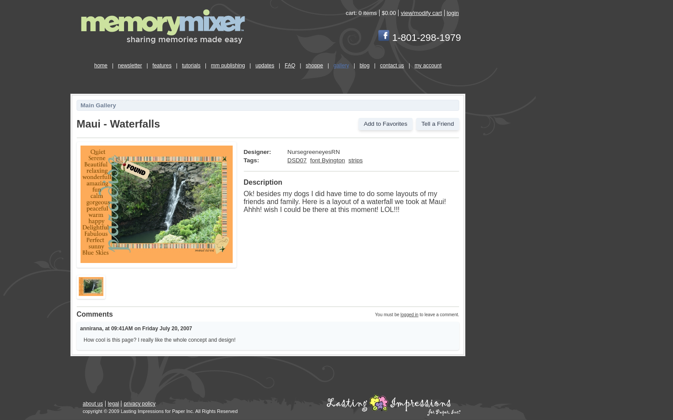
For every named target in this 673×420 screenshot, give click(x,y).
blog (364, 65)
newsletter (130, 65)
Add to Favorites (385, 124)
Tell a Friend (437, 124)
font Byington (327, 160)
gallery (341, 65)
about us (93, 404)
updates (265, 65)
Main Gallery (98, 105)
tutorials (191, 65)
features (162, 65)
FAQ (290, 65)
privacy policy (139, 404)
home (100, 65)
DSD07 (297, 160)
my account (427, 65)
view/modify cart (421, 13)
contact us (392, 65)
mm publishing (228, 65)
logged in (410, 314)
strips (355, 160)
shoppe (314, 65)
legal (113, 404)
